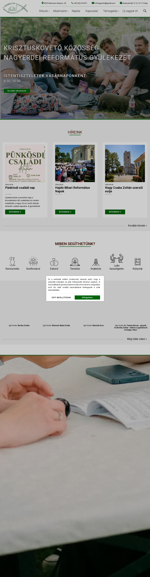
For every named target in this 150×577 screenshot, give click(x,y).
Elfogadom (87, 297)
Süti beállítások (61, 297)
